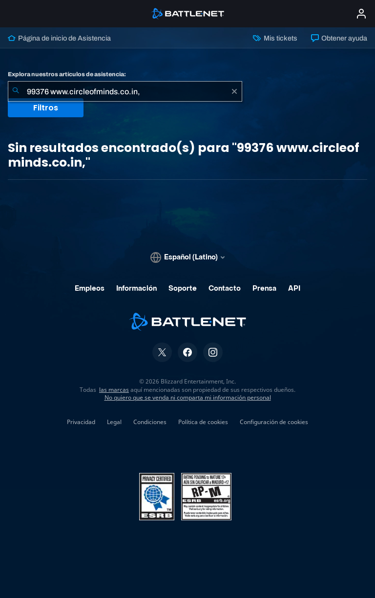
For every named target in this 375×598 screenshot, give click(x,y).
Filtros (45, 107)
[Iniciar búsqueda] (15, 91)
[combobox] (125, 91)
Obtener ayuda (339, 38)
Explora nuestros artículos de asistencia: (67, 74)
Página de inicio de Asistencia (59, 38)
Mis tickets (275, 38)
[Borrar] (234, 91)
